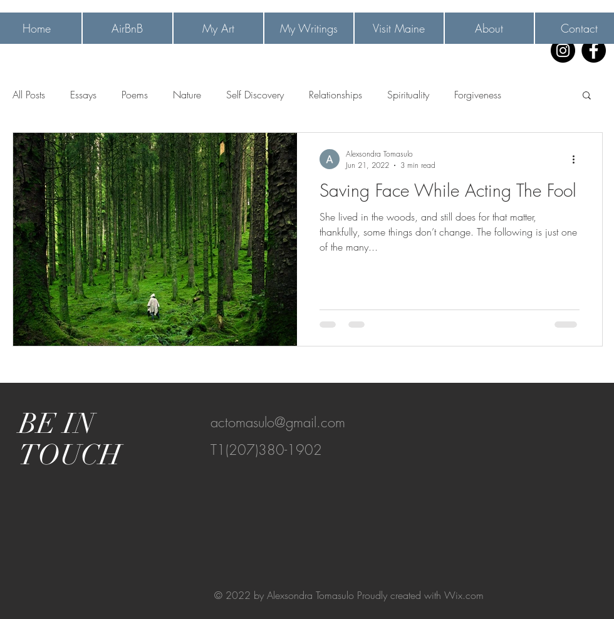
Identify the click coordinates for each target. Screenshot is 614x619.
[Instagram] (563, 50)
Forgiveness (477, 94)
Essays (83, 94)
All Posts (29, 94)
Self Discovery (255, 94)
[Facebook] (593, 50)
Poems (135, 94)
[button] (587, 96)
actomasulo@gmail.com (278, 422)
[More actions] (577, 159)
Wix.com (464, 595)
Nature (187, 94)
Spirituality (408, 94)
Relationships (335, 94)
